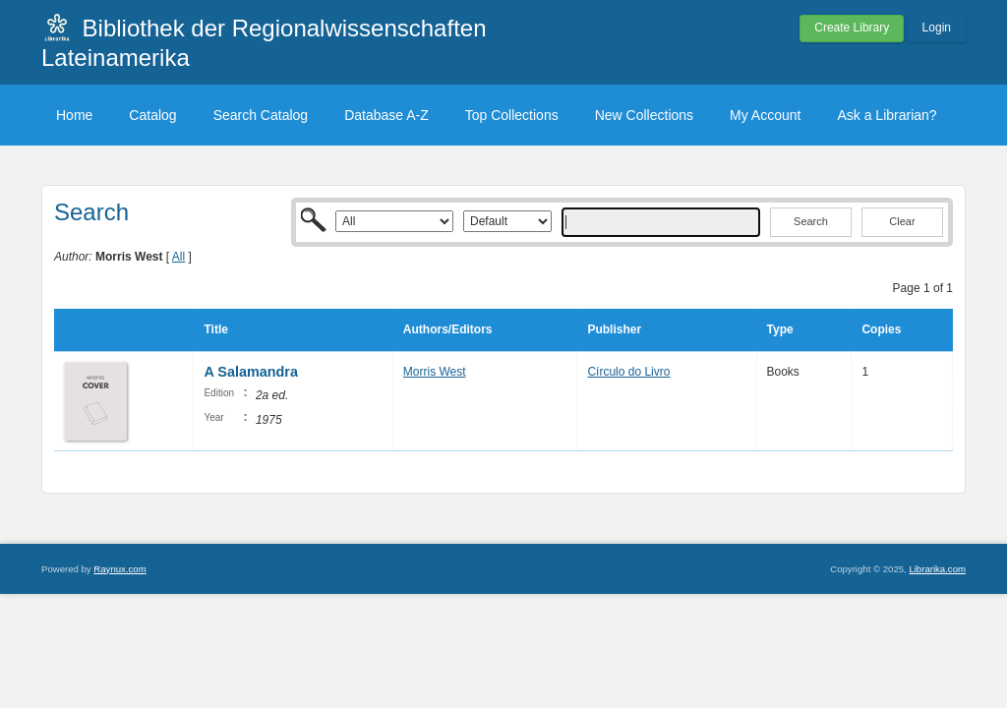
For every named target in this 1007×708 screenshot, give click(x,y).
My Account (765, 115)
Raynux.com (119, 568)
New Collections (644, 115)
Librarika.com (937, 568)
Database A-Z (386, 115)
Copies (881, 329)
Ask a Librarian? (886, 115)
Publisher (614, 329)
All (178, 257)
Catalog (152, 115)
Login (936, 27)
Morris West (434, 372)
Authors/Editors (448, 329)
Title (215, 329)
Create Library (851, 27)
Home (74, 115)
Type (780, 329)
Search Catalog (261, 115)
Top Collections (512, 115)
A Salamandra (250, 372)
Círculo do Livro (628, 372)
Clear (902, 221)
